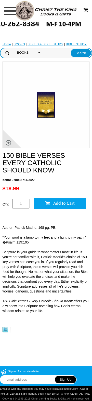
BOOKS (19, 44)
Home (6, 44)
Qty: (5, 204)
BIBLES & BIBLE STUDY (45, 44)
